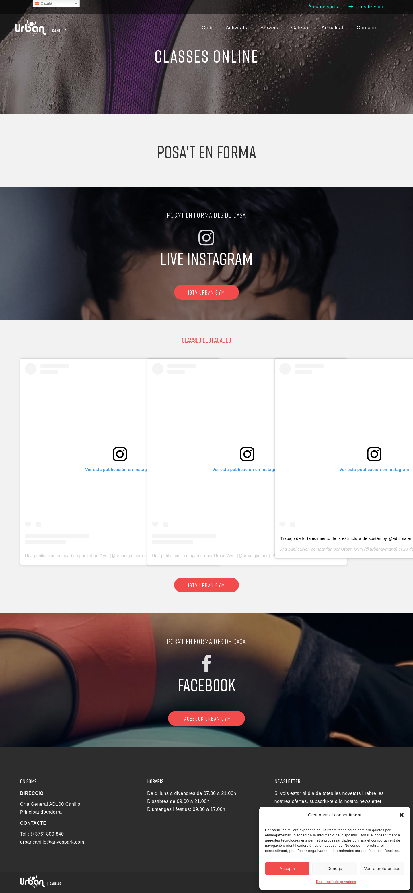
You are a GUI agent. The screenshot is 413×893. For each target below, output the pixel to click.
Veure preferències (382, 868)
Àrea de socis (323, 6)
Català (43, 3)
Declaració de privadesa (336, 882)
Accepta (287, 868)
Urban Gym (352, 549)
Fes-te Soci (365, 6)
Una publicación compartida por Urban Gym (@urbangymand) (84, 555)
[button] (401, 815)
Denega (334, 868)
